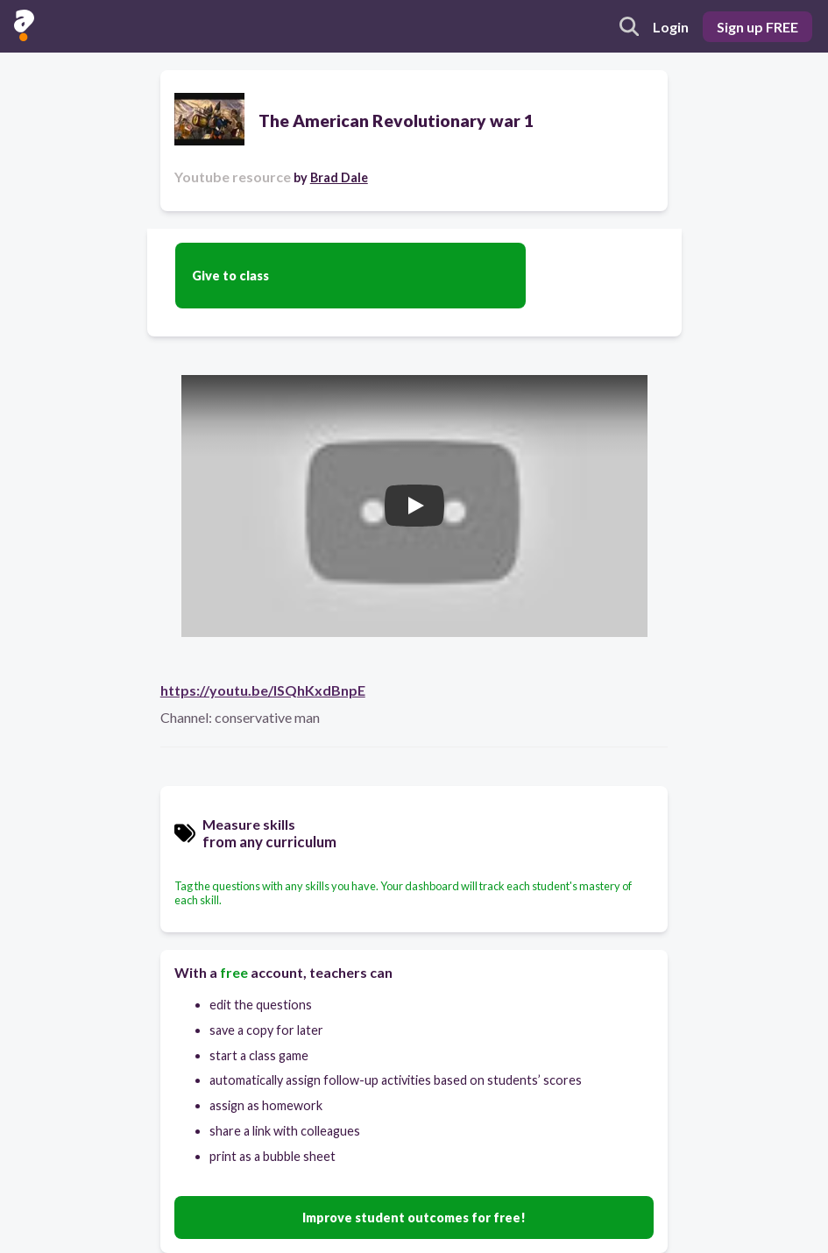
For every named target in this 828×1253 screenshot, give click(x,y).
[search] (629, 26)
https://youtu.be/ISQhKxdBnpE (262, 690)
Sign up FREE (757, 26)
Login (671, 26)
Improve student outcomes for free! (414, 1217)
